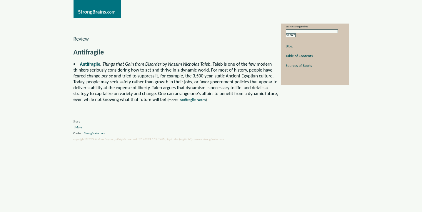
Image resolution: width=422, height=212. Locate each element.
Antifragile (90, 64)
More (78, 127)
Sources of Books (299, 65)
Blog (289, 46)
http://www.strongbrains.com (206, 139)
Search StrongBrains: (297, 26)
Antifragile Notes (193, 99)
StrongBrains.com (94, 133)
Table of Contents (299, 56)
